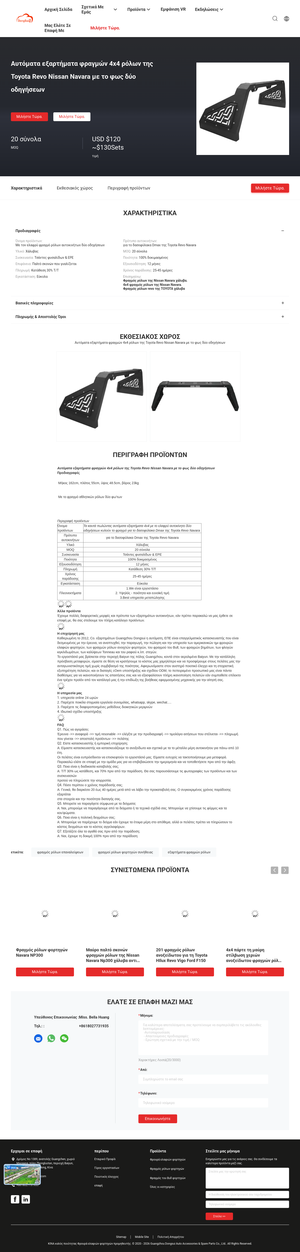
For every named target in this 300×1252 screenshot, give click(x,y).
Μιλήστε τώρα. (29, 116)
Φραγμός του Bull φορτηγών (167, 1178)
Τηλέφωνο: (148, 1093)
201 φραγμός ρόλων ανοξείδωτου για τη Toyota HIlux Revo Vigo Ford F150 (181, 955)
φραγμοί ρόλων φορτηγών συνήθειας (125, 852)
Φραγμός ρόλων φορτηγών (167, 1168)
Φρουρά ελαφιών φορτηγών (167, 1159)
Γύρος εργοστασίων (106, 1168)
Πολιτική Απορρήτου (170, 1237)
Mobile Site (142, 1237)
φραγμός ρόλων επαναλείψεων (60, 852)
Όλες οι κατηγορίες (162, 1187)
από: (143, 1070)
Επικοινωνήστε (158, 1118)
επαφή (98, 1185)
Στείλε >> (219, 1216)
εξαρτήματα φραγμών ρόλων (189, 852)
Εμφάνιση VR (173, 9)
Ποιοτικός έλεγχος (106, 1176)
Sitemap (121, 1237)
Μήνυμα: (146, 1015)
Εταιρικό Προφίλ (105, 1159)
